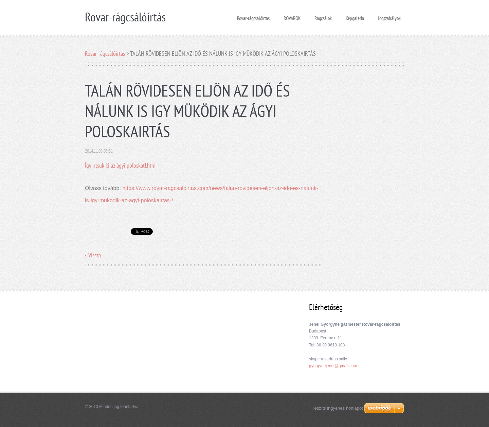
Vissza (94, 255)
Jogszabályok (389, 16)
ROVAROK (292, 16)
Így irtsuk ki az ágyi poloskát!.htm (120, 165)
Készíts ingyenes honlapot (337, 408)
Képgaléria (355, 16)
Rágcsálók (323, 16)
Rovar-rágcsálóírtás (253, 16)
